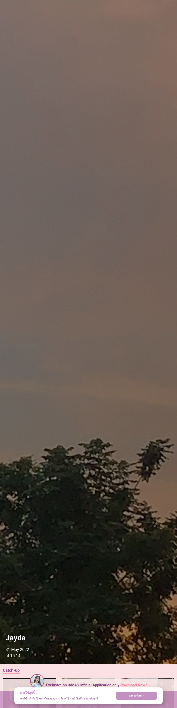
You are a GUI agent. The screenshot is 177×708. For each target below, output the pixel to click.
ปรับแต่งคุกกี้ (91, 698)
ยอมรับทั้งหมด (136, 695)
